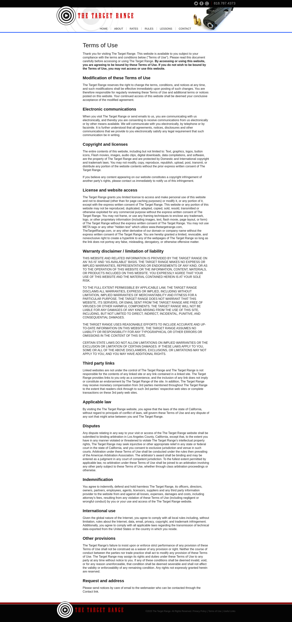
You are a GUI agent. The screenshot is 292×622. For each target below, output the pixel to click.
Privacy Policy (200, 611)
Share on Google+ (207, 3)
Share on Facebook (201, 3)
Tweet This (196, 3)
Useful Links (229, 611)
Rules (149, 28)
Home (104, 28)
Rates (134, 28)
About (118, 28)
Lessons (166, 28)
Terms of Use (214, 611)
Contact (185, 28)
